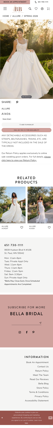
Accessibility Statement (37, 404)
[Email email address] (26, 325)
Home (6, 16)
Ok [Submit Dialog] (50, 421)
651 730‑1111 (13, 247)
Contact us (43, 370)
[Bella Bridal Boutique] (18, 9)
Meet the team (41, 378)
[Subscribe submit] (42, 325)
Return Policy (42, 374)
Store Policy (43, 391)
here (26, 426)
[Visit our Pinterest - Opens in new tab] (33, 335)
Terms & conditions (39, 395)
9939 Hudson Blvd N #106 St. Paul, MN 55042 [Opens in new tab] (17, 254)
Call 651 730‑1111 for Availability (26, 132)
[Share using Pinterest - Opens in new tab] (17, 102)
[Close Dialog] (2, 421)
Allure (16, 16)
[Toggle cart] (48, 8)
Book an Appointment (37, 365)
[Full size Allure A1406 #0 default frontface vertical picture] (26, 59)
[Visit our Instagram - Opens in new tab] (20, 335)
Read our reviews (39, 382)
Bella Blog (43, 387)
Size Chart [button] (8, 119)
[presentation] (13, 207)
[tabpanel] (26, 59)
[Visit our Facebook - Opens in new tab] (27, 335)
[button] (42, 8)
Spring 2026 (31, 16)
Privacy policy (42, 399)
